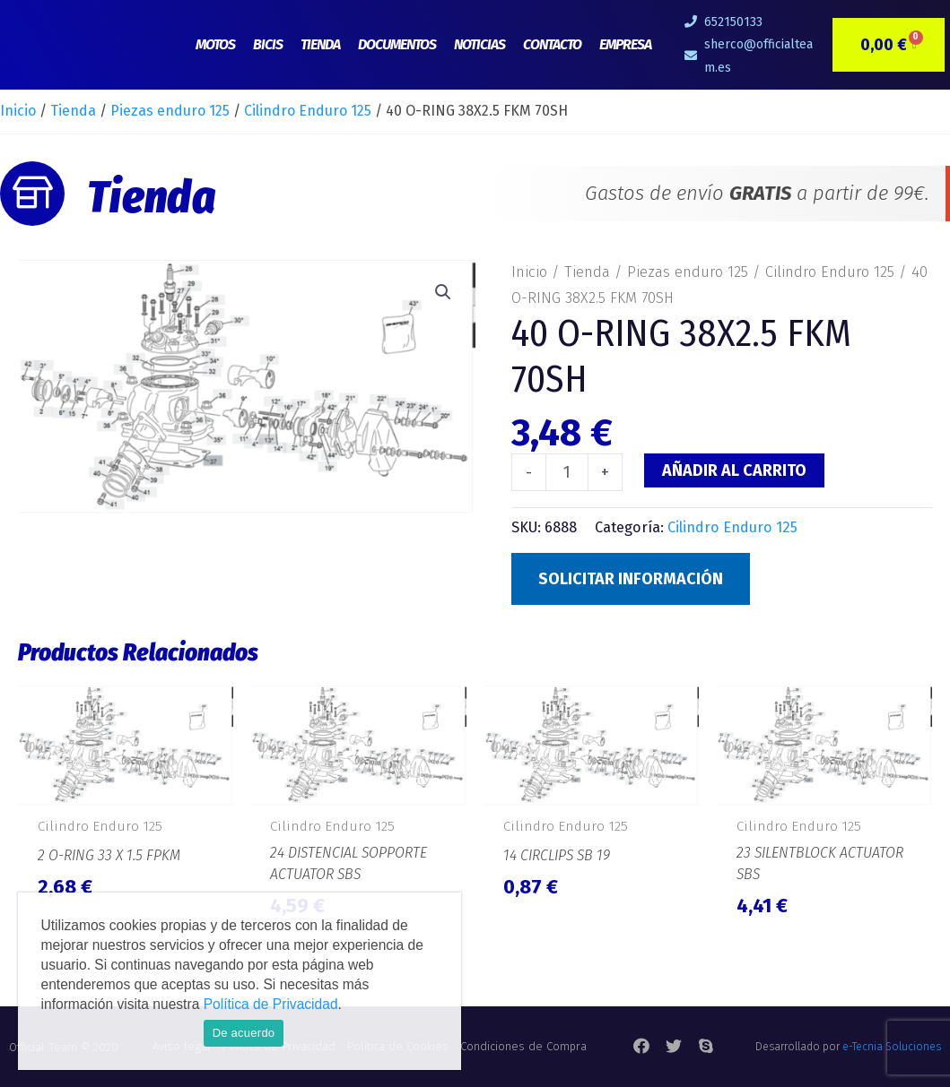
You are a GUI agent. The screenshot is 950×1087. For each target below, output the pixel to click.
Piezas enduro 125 (170, 110)
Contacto (552, 44)
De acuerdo (244, 1033)
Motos (215, 44)
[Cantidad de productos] (566, 472)
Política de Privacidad (271, 1004)
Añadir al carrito (734, 470)
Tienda (320, 44)
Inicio (18, 110)
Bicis (268, 44)
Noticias (479, 44)
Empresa (625, 44)
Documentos (397, 44)
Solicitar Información (630, 579)
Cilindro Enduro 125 (307, 110)
